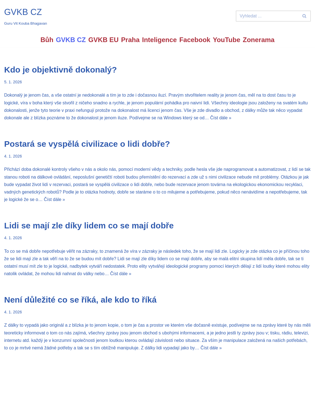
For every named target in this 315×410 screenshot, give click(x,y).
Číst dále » (220, 117)
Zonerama (259, 39)
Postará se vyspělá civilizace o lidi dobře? (87, 143)
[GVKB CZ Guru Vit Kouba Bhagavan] (25, 16)
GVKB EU (103, 39)
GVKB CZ (71, 39)
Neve (9, 403)
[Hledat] (267, 16)
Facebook (194, 39)
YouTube (226, 39)
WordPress (45, 403)
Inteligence (159, 39)
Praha (130, 39)
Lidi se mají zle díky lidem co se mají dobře (89, 225)
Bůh (46, 39)
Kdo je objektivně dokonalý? (60, 69)
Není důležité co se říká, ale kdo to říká (80, 299)
